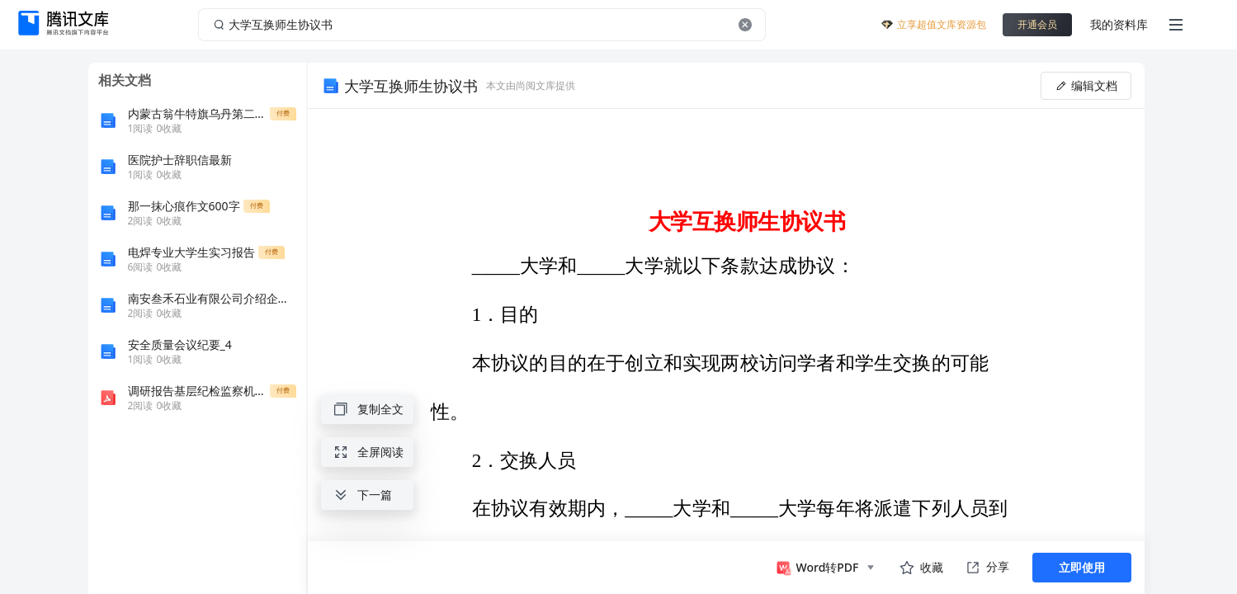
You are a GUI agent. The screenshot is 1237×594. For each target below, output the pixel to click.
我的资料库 (1119, 24)
